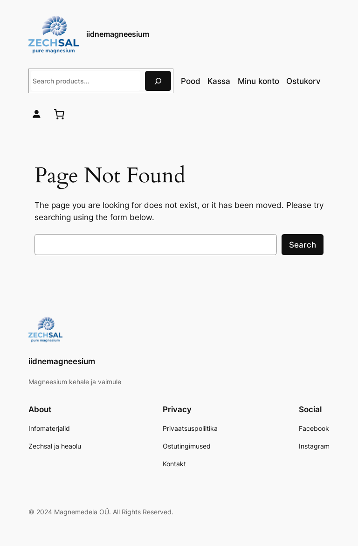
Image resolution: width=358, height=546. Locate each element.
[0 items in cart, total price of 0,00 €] (59, 114)
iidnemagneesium (117, 34)
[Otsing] (158, 81)
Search (302, 244)
